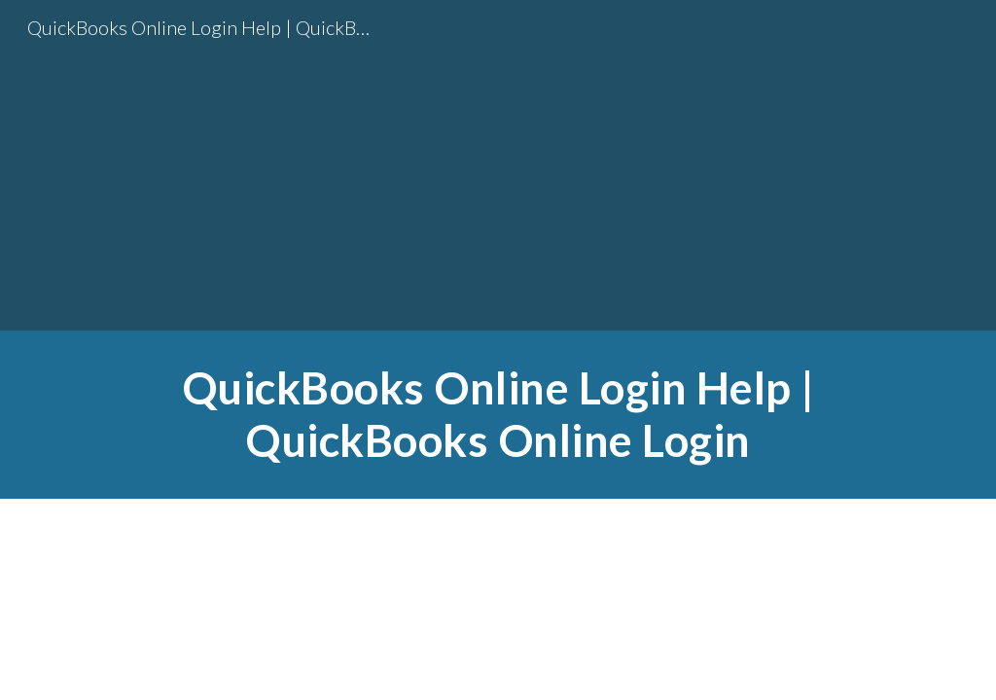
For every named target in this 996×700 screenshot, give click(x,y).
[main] (498, 414)
